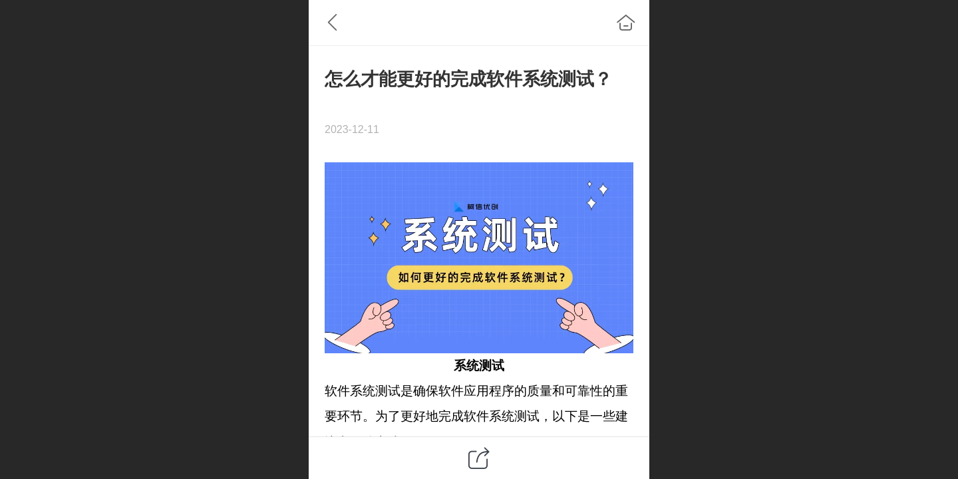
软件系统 (350, 391)
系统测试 (479, 366)
